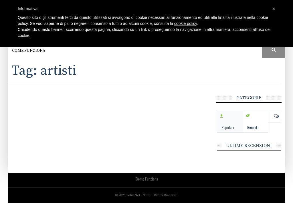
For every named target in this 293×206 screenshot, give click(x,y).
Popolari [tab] (227, 127)
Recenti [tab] (252, 127)
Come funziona (28, 50)
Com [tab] (274, 116)
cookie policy (185, 23)
